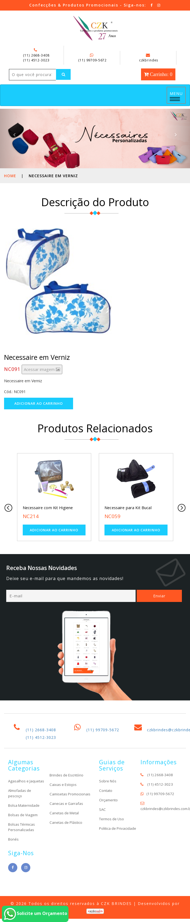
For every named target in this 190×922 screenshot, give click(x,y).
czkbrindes (148, 58)
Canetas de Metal (65, 835)
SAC (102, 826)
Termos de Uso (112, 836)
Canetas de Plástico (67, 845)
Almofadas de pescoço (20, 816)
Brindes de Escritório (68, 792)
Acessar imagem (42, 380)
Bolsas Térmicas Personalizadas (22, 850)
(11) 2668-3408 (36, 55)
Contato (106, 808)
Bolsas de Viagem (24, 837)
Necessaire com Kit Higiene (48, 519)
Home (10, 187)
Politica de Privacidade (109, 848)
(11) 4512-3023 (36, 60)
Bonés (13, 862)
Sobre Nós (108, 798)
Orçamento (109, 817)
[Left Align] (17, 86)
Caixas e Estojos (64, 802)
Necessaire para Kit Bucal (128, 519)
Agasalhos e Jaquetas (19, 801)
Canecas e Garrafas (67, 826)
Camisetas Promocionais (62, 814)
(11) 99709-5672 (92, 60)
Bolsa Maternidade (24, 828)
